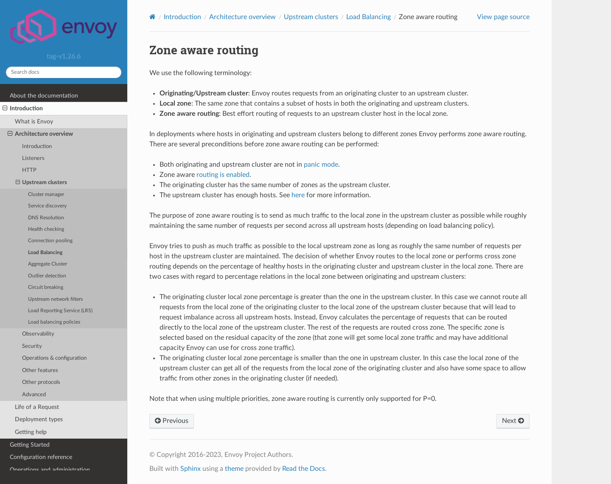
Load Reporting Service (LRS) (60, 310)
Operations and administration (50, 470)
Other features (40, 370)
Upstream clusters (41, 183)
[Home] (152, 16)
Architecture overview (40, 134)
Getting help (31, 432)
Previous (171, 420)
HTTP (29, 170)
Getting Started (30, 445)
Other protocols (41, 382)
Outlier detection (47, 276)
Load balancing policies (54, 322)
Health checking (46, 229)
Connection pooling (50, 240)
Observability (38, 334)
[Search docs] (64, 72)
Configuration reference (41, 457)
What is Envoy (34, 121)
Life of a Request (37, 407)
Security (32, 346)
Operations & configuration (54, 358)
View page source (503, 17)
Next (513, 420)
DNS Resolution (46, 217)
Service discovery (47, 206)
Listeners (33, 158)
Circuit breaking (45, 287)
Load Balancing (45, 252)
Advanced (34, 394)
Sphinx (190, 468)
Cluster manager (46, 194)
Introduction (23, 108)
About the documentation (44, 95)
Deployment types (39, 419)
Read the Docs (303, 468)
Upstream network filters (55, 299)
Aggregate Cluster (47, 264)
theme (234, 468)
